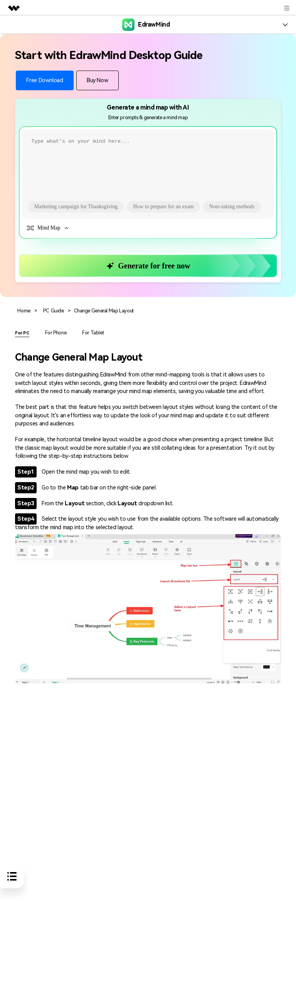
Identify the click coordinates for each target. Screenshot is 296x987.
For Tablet (91, 331)
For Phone (55, 331)
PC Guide (52, 311)
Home (23, 311)
